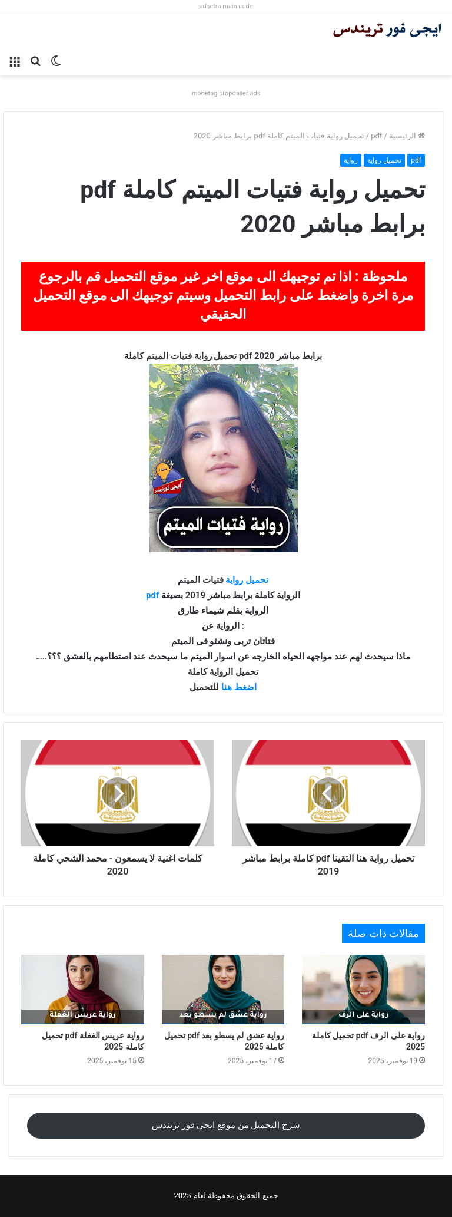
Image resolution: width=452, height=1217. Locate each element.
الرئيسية (407, 135)
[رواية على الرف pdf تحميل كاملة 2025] (363, 989)
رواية (351, 160)
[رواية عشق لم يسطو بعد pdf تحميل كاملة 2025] (223, 989)
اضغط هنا (239, 687)
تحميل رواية (384, 160)
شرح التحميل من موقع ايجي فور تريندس (226, 1125)
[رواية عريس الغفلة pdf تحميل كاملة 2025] (82, 989)
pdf (376, 135)
